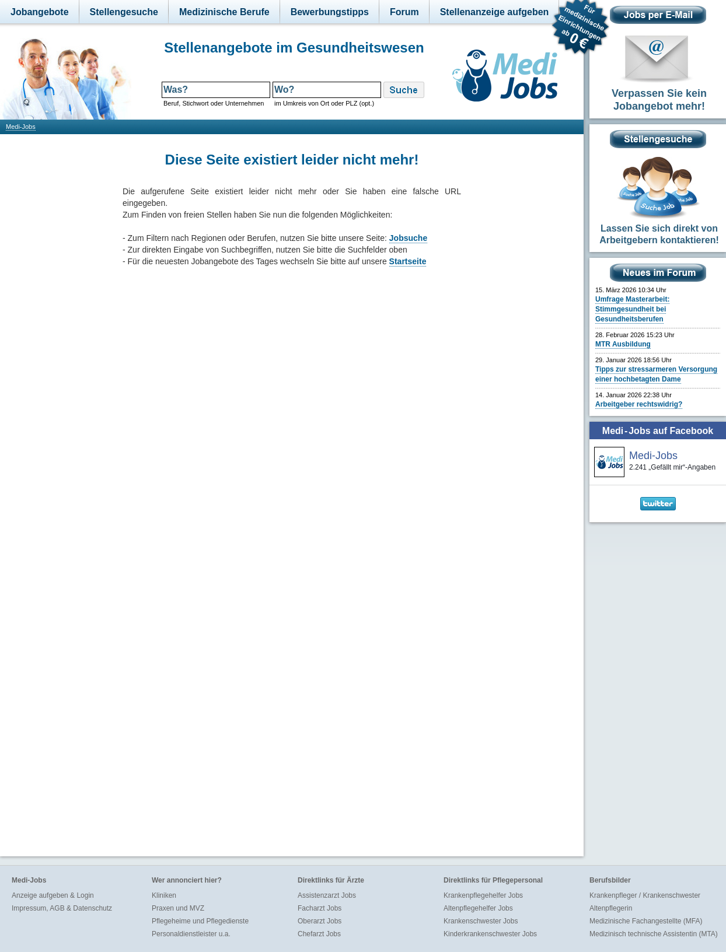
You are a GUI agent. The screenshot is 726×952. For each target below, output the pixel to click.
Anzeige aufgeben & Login (53, 895)
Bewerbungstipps (330, 12)
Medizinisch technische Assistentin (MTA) (653, 934)
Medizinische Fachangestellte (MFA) (645, 921)
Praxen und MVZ (178, 908)
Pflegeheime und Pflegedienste (200, 921)
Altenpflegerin (610, 908)
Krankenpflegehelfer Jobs (483, 895)
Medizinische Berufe (224, 12)
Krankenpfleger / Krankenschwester (644, 895)
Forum (404, 12)
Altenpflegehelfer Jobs (478, 908)
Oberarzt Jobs (319, 921)
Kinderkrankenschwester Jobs (490, 934)
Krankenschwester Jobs (481, 921)
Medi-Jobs (21, 126)
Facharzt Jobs (319, 908)
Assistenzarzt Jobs (327, 895)
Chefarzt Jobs (319, 934)
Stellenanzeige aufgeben (494, 12)
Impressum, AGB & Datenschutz (62, 908)
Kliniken (164, 895)
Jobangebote (40, 12)
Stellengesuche (124, 12)
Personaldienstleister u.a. (191, 934)
